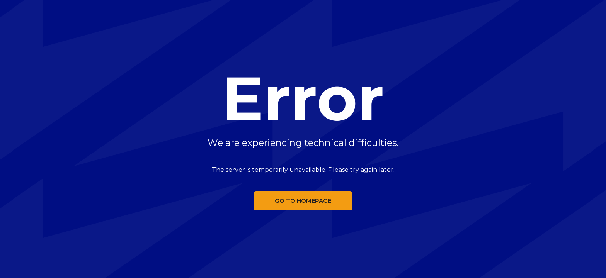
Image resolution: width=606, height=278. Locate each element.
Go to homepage (303, 200)
